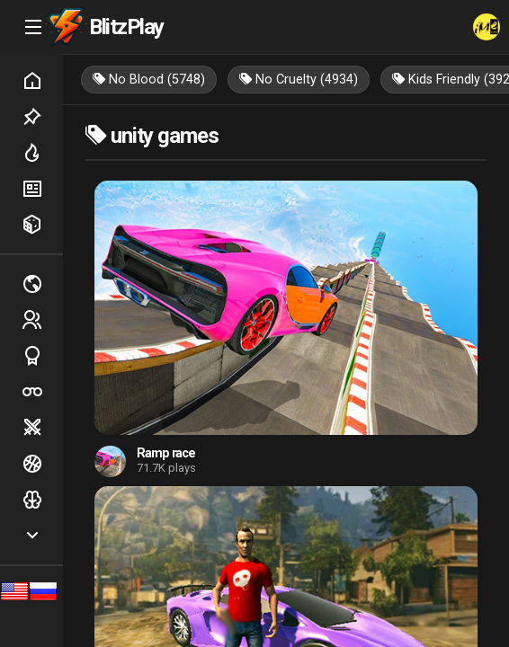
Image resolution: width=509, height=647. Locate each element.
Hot (42, 152)
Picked (42, 117)
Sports (42, 356)
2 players (42, 320)
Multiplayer (42, 284)
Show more (42, 535)
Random (42, 224)
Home (42, 81)
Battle (42, 427)
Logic (42, 499)
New (42, 188)
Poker (42, 391)
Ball (42, 463)
